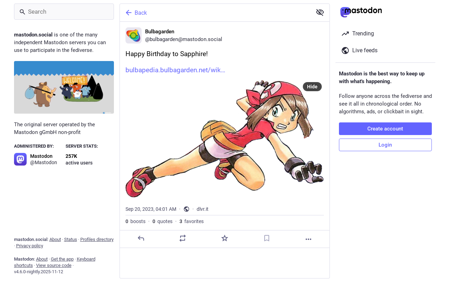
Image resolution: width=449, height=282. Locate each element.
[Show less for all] (320, 12)
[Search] (64, 12)
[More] (308, 239)
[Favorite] (224, 238)
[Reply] (140, 238)
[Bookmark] (266, 238)
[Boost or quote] (182, 238)
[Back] (215, 12)
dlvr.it (203, 209)
